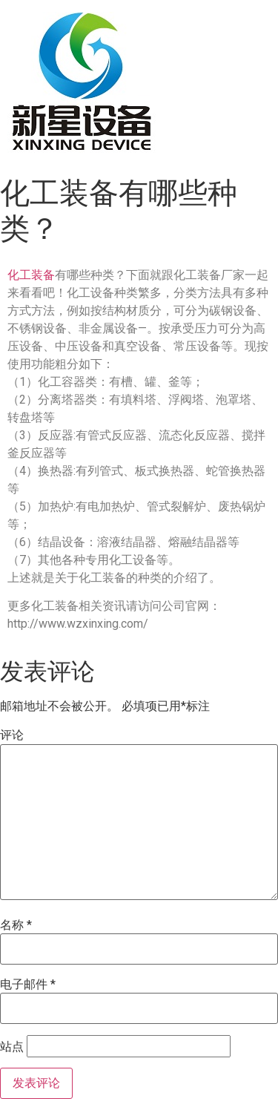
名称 (16, 925)
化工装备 (31, 275)
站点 (12, 1047)
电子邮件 (28, 985)
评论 (12, 735)
